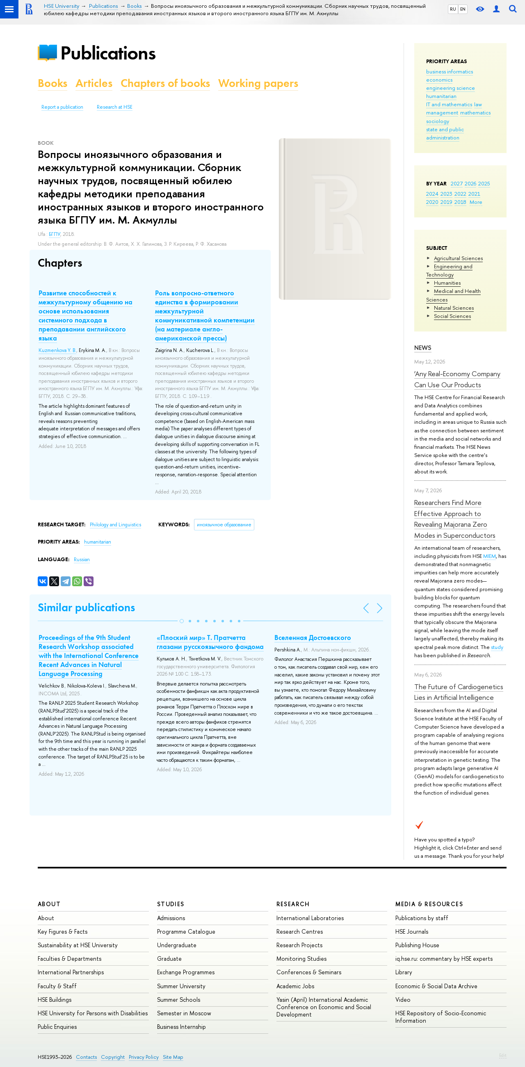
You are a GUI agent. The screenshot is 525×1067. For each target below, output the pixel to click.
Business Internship (181, 1026)
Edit (503, 1055)
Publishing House (417, 945)
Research (293, 904)
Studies (171, 904)
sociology (437, 121)
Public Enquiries (57, 1026)
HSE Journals (411, 931)
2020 (432, 202)
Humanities (447, 282)
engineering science (450, 87)
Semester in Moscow (184, 1013)
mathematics (475, 112)
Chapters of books (165, 83)
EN (463, 9)
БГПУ (54, 234)
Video (403, 999)
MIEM (489, 556)
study (497, 647)
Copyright (113, 1056)
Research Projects (299, 945)
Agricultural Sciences (458, 258)
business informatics (449, 71)
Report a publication (62, 107)
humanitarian (441, 96)
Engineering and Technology (449, 270)
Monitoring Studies (301, 958)
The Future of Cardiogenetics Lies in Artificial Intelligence (458, 692)
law (478, 104)
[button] (182, 621)
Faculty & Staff (57, 986)
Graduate (169, 958)
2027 (457, 183)
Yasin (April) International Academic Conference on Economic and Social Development (323, 1007)
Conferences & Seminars (308, 972)
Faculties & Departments (69, 958)
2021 (474, 193)
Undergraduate (176, 945)
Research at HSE (114, 107)
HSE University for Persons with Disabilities (93, 1013)
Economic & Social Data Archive (436, 986)
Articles (93, 83)
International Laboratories (310, 918)
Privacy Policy (144, 1056)
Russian (82, 559)
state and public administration (445, 133)
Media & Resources (429, 904)
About (49, 904)
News (422, 347)
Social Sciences (452, 316)
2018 (460, 202)
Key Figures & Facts (62, 931)
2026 (470, 183)
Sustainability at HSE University (78, 945)
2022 (460, 193)
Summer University (181, 986)
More (476, 202)
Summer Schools (178, 999)
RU (453, 9)
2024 (432, 193)
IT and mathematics (449, 104)
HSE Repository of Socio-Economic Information (440, 1016)
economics (439, 79)
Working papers (258, 83)
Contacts (86, 1056)
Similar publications (86, 607)
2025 (484, 183)
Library (403, 972)
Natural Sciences (454, 307)
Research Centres (299, 931)
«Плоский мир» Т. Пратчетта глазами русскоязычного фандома (210, 642)
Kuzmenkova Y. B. (57, 350)
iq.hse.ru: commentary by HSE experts (444, 958)
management (442, 112)
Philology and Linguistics (115, 524)
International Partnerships (71, 972)
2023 (446, 193)
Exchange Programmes (186, 972)
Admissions (171, 918)
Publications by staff (421, 918)
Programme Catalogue (186, 931)
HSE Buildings (54, 999)
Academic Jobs (295, 986)
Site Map (173, 1056)
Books (52, 83)
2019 (446, 202)
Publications (107, 52)
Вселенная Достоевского (312, 637)
